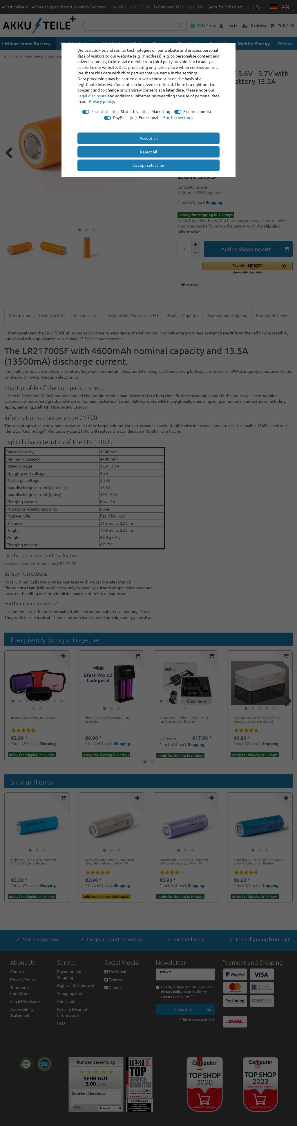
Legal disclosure (92, 95)
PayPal (119, 117)
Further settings (178, 117)
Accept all (149, 138)
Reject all (148, 151)
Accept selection (148, 165)
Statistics (129, 111)
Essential (99, 111)
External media (197, 111)
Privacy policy (101, 101)
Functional (148, 117)
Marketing (160, 111)
